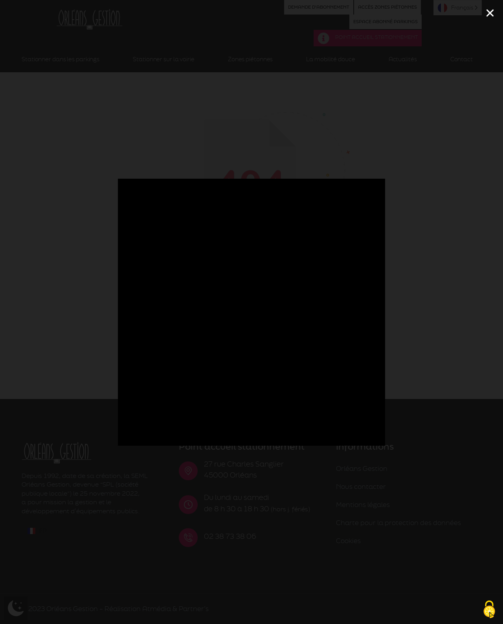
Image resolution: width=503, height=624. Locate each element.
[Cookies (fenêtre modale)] (489, 610)
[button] (490, 13)
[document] (251, 312)
